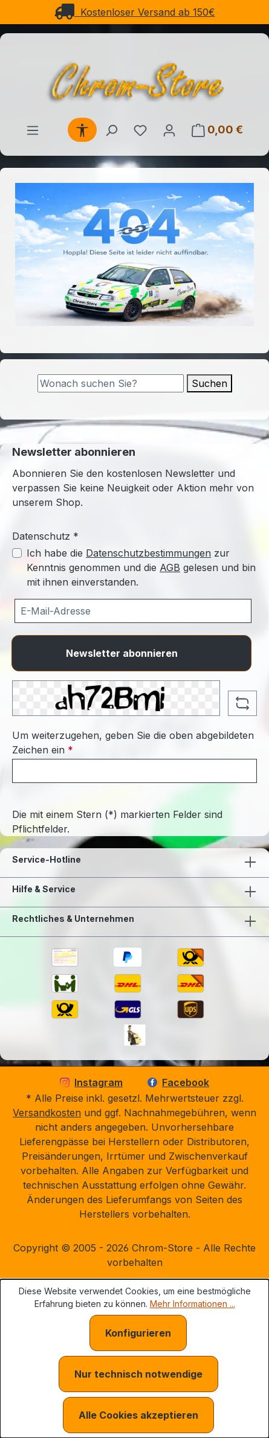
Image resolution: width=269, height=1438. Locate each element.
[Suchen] (111, 130)
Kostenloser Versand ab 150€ (134, 12)
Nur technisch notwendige (138, 1374)
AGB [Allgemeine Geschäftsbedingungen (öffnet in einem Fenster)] (170, 567)
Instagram (91, 1082)
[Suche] (110, 383)
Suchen (209, 383)
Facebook (178, 1082)
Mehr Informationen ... (192, 1304)
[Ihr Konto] (169, 130)
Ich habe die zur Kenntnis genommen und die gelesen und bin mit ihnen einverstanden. (141, 567)
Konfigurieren (138, 1333)
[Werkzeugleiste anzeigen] (82, 130)
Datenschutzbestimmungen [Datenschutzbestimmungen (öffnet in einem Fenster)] (148, 553)
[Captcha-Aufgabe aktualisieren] (242, 703)
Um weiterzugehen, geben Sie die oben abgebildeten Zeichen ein (133, 742)
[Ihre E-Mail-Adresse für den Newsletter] (133, 611)
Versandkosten (47, 1113)
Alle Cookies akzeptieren (138, 1415)
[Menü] (32, 130)
